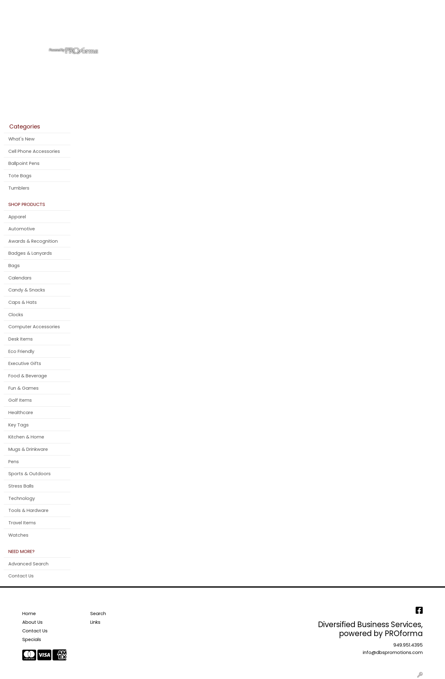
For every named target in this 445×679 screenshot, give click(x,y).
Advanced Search (28, 564)
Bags (208, 27)
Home (13, 6)
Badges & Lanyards (30, 253)
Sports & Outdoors (29, 474)
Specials (31, 639)
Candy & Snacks (26, 290)
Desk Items (20, 339)
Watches (18, 535)
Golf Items (20, 400)
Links (95, 622)
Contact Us (64, 6)
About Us (36, 6)
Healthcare (20, 412)
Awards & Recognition (33, 241)
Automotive (21, 229)
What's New (21, 139)
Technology (21, 498)
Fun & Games (23, 388)
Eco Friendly (21, 351)
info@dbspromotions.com (393, 652)
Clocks (15, 315)
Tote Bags (20, 176)
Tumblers (18, 188)
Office (266, 27)
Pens (349, 27)
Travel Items (22, 523)
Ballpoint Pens (24, 163)
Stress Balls (21, 486)
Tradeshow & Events (308, 27)
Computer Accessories (34, 327)
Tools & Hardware (28, 510)
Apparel (183, 27)
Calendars (20, 278)
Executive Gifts (24, 363)
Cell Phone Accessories (34, 151)
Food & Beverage (27, 376)
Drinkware (237, 27)
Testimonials (98, 6)
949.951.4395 (408, 645)
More (370, 27)
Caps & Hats (22, 302)
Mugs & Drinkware (28, 449)
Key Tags (18, 425)
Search (359, 6)
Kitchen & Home (26, 437)
